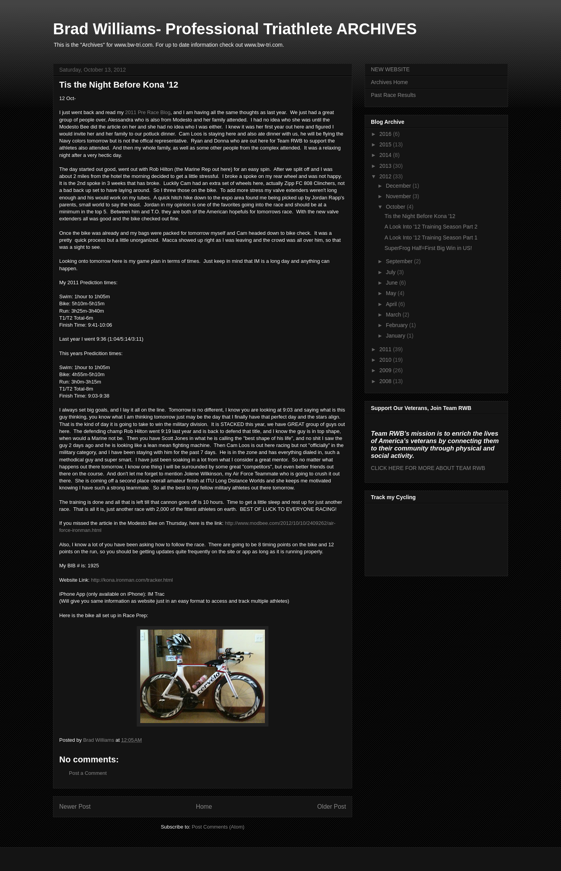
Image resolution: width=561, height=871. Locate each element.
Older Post (331, 806)
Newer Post (75, 806)
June (392, 283)
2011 (386, 349)
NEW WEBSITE (390, 69)
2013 (386, 166)
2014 (386, 155)
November (399, 196)
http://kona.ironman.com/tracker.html (132, 580)
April (392, 304)
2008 (386, 381)
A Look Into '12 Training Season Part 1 (431, 237)
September (400, 261)
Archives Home (389, 82)
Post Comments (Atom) (218, 827)
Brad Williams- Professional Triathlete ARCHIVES (235, 28)
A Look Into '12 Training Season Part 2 (431, 226)
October (396, 207)
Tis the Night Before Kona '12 (420, 216)
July (391, 272)
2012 (386, 176)
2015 (386, 144)
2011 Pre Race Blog (147, 112)
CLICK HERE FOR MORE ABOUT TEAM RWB (428, 468)
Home (204, 806)
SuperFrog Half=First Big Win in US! (428, 248)
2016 (386, 134)
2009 (386, 370)
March (394, 314)
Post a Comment (88, 773)
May (391, 293)
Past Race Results (393, 95)
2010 (386, 360)
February (397, 325)
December (399, 186)
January (396, 336)
